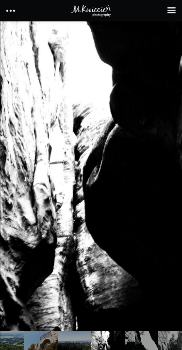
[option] (91, 185)
